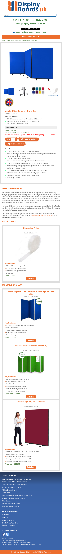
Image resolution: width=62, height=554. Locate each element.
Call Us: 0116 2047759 (30, 20)
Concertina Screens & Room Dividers (14, 484)
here (21, 133)
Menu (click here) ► (31, 37)
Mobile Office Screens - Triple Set (27, 40)
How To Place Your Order (10, 523)
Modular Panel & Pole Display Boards (14, 482)
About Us (5, 517)
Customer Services (8, 520)
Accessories (6, 493)
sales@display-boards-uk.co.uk (30, 24)
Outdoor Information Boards (11, 504)
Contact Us (5, 515)
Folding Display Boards (9, 490)
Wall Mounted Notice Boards (11, 487)
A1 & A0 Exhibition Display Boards (13, 498)
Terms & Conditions (8, 526)
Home (3, 40)
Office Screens (11, 40)
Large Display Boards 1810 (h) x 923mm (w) (16, 479)
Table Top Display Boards (10, 506)
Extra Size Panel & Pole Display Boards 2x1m (17, 495)
